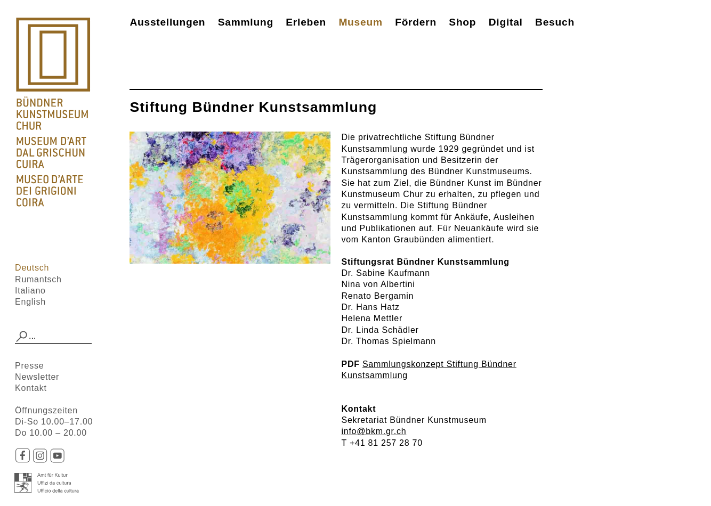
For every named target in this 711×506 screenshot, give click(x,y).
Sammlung (245, 22)
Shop (462, 22)
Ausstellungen (167, 22)
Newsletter (37, 376)
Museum (360, 22)
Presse (29, 365)
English (30, 301)
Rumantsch (38, 279)
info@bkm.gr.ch (373, 431)
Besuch (555, 22)
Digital (506, 22)
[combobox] (53, 336)
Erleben (306, 22)
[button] (22, 336)
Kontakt (31, 388)
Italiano (30, 290)
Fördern (416, 22)
